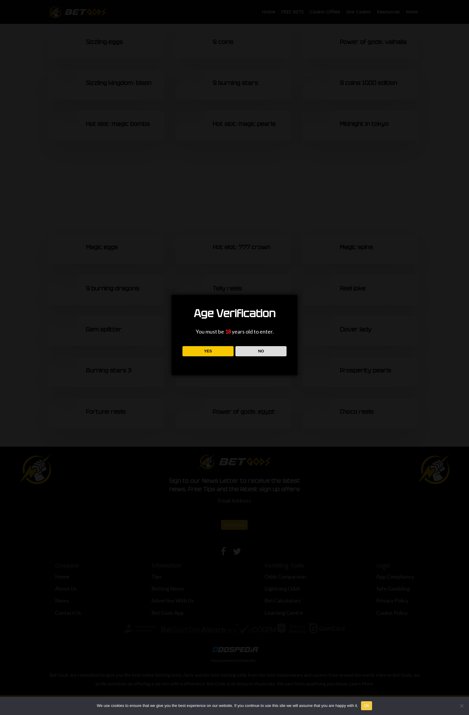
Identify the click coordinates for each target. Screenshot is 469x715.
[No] (462, 706)
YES (208, 351)
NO (261, 351)
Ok (366, 705)
